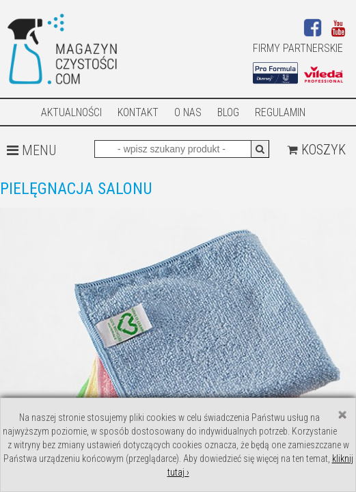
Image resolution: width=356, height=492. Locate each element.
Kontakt (138, 112)
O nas (188, 112)
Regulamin (280, 112)
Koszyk (316, 149)
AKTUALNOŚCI (71, 112)
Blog (228, 112)
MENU (31, 150)
